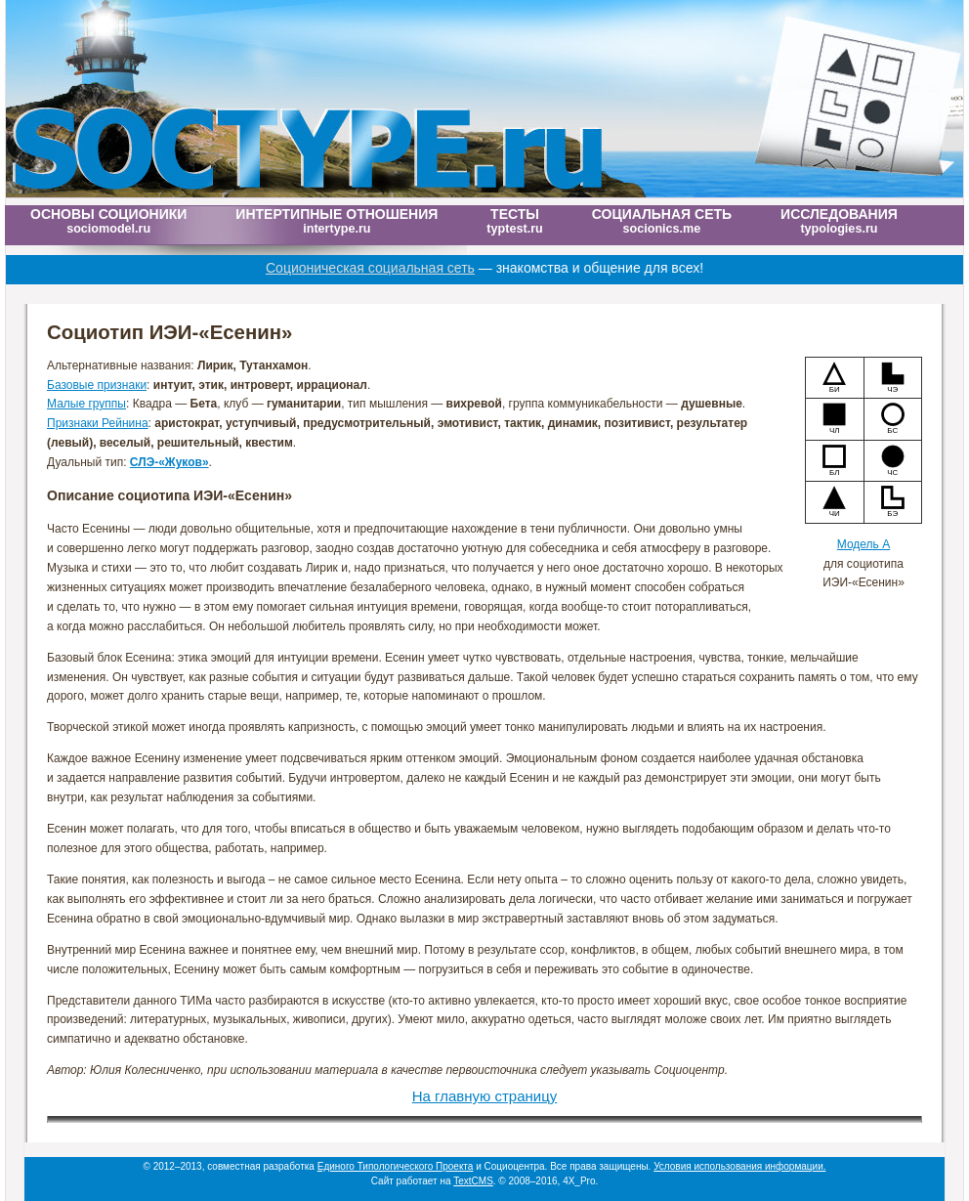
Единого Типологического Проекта (395, 1166)
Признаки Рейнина (97, 423)
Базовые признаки (97, 385)
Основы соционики (108, 221)
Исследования (839, 221)
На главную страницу (485, 1096)
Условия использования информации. (739, 1166)
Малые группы (86, 403)
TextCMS (473, 1181)
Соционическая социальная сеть (387, 268)
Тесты (514, 221)
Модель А (863, 544)
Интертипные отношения (336, 221)
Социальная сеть (662, 221)
